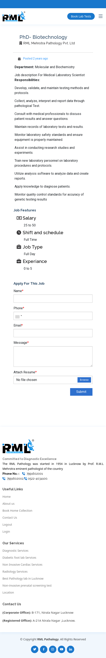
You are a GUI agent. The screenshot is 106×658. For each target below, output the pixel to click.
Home (6, 496)
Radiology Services (14, 571)
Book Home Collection (17, 510)
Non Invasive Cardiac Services (22, 564)
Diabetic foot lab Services (19, 557)
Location (8, 592)
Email (18, 325)
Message (21, 343)
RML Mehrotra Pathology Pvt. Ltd (49, 43)
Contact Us (9, 517)
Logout (7, 524)
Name (18, 291)
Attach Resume (25, 372)
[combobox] (18, 316)
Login (6, 531)
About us (8, 503)
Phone (19, 308)
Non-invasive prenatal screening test (27, 585)
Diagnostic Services (15, 550)
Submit (81, 392)
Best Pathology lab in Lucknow (22, 578)
